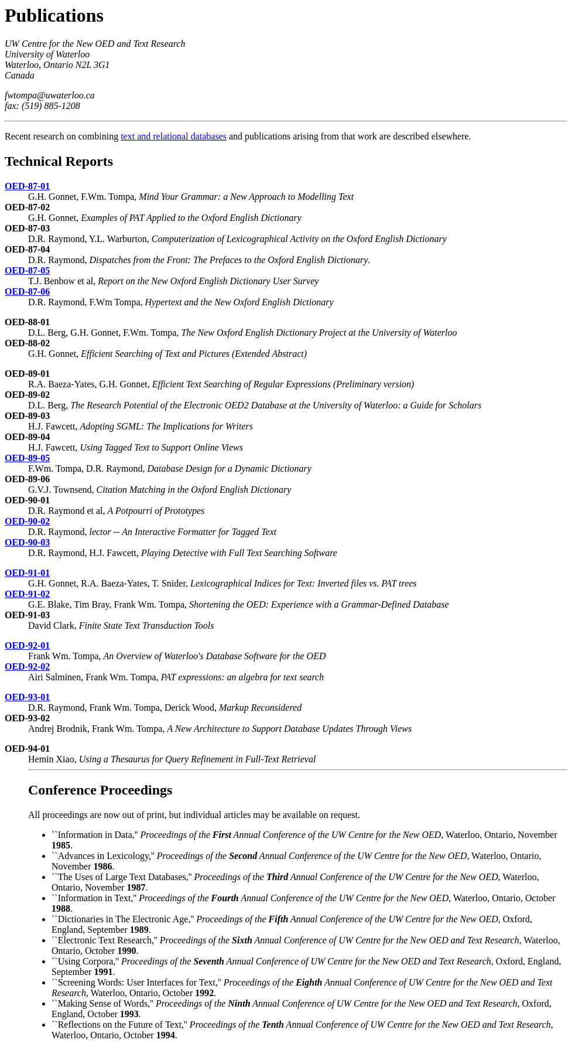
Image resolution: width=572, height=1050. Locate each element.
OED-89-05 (27, 458)
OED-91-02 (27, 594)
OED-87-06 (27, 291)
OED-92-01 (27, 645)
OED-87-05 (27, 270)
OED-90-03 (27, 542)
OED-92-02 (27, 666)
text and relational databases (174, 136)
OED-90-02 (27, 521)
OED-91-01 (27, 573)
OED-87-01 (27, 186)
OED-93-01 (27, 697)
